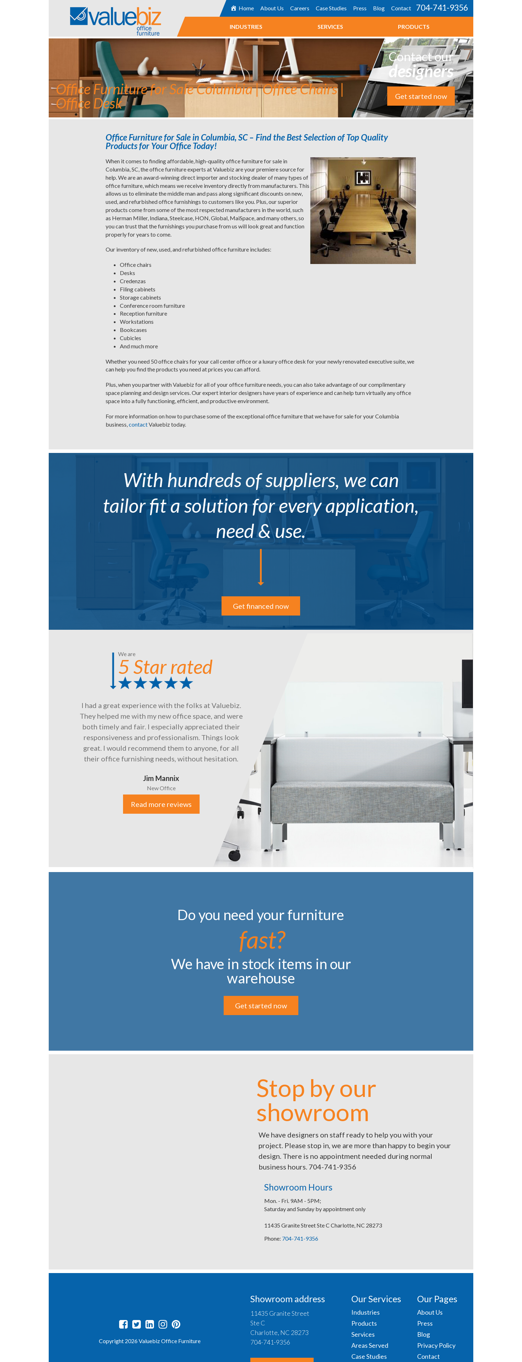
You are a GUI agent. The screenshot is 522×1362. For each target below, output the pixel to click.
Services (330, 26)
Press (359, 8)
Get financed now (261, 606)
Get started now (421, 96)
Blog (378, 8)
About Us (271, 8)
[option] (261, 748)
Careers (299, 8)
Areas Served (369, 1345)
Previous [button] (43, 749)
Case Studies (330, 8)
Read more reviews (161, 804)
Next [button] (478, 749)
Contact (401, 8)
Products (414, 26)
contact (139, 424)
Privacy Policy (436, 1345)
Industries (246, 26)
